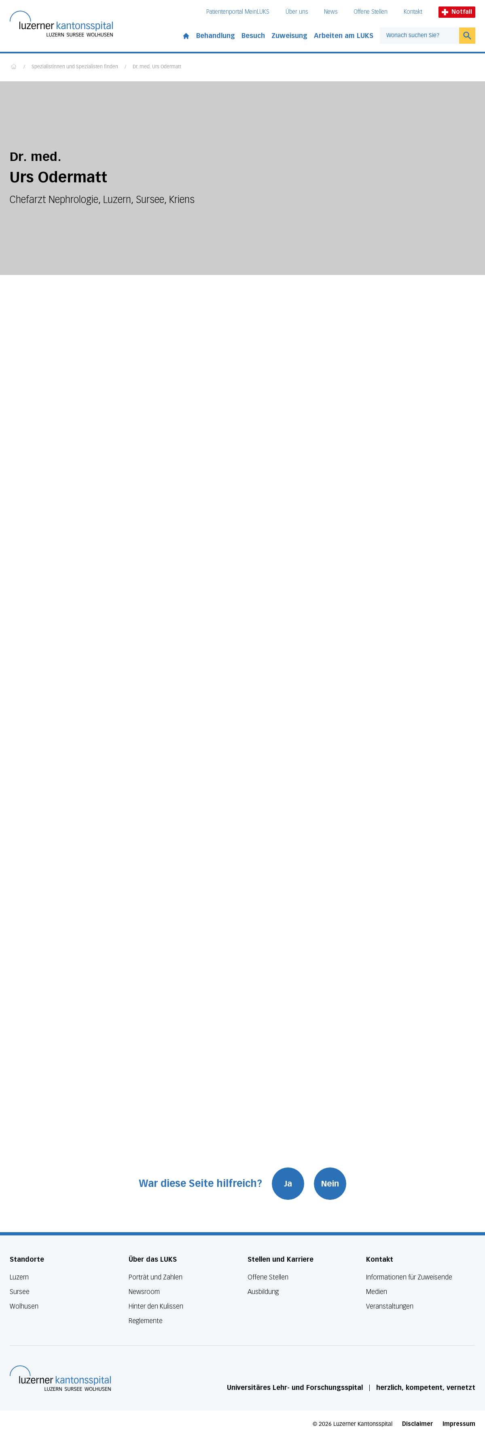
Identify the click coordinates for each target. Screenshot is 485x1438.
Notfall (457, 11)
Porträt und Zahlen (155, 1277)
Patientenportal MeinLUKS (237, 11)
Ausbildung (263, 1292)
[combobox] (419, 35)
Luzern (19, 1277)
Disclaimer (417, 1424)
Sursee (20, 1292)
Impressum (459, 1424)
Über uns (297, 11)
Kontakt (413, 11)
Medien (376, 1292)
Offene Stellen (371, 11)
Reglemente (146, 1321)
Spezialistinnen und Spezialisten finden (75, 67)
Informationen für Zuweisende (409, 1277)
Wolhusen (24, 1306)
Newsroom (144, 1292)
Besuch (253, 36)
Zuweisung (289, 36)
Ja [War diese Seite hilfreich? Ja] (288, 1183)
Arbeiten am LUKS (343, 36)
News (330, 11)
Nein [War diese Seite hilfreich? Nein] (330, 1183)
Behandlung (215, 36)
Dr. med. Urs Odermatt (157, 67)
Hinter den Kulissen (156, 1306)
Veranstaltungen (389, 1306)
